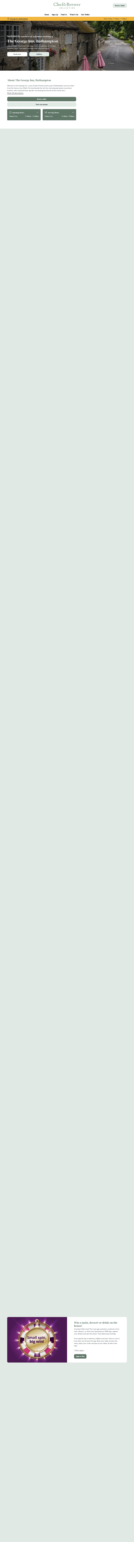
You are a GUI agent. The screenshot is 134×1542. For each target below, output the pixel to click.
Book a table (41, 99)
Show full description (15, 93)
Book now (17, 54)
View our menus (42, 104)
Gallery (39, 54)
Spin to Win (80, 1356)
